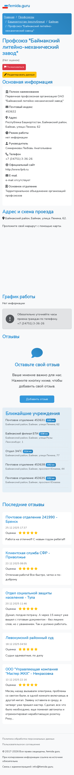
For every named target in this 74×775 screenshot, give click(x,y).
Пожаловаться (14, 67)
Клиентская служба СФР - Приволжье (28, 555)
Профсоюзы (26, 17)
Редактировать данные (19, 74)
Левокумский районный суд (29, 637)
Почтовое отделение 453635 (25, 478)
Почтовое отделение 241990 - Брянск (31, 519)
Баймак (53, 22)
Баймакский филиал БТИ (22, 433)
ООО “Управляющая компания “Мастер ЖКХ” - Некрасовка (32, 671)
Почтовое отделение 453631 (25, 420)
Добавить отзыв (37, 399)
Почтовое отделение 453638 (25, 464)
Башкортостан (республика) (26, 22)
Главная (9, 17)
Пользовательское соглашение (21, 744)
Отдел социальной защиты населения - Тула (29, 595)
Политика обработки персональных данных (28, 738)
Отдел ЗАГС (14, 451)
